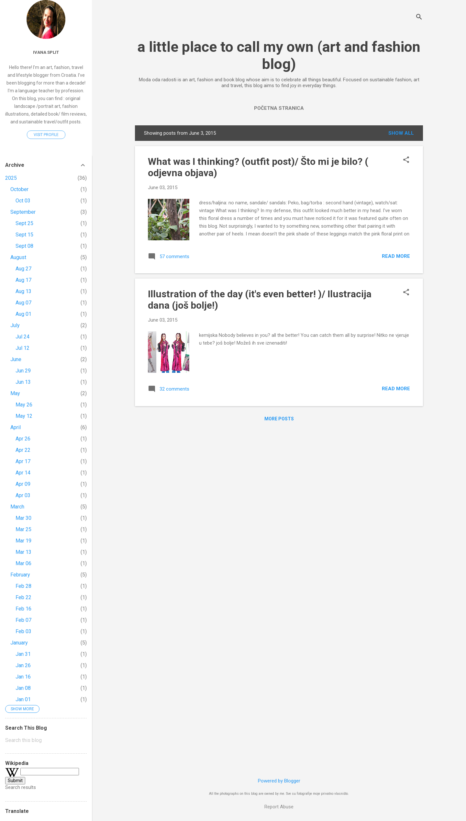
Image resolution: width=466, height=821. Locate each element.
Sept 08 (24, 246)
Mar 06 (23, 563)
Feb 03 (23, 631)
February (20, 575)
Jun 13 (23, 382)
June (15, 359)
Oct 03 (23, 201)
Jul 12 (22, 348)
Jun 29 (23, 371)
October (19, 189)
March (17, 507)
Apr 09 (23, 484)
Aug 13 (23, 291)
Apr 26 (23, 439)
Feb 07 (23, 620)
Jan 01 (23, 699)
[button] (406, 160)
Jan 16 (23, 677)
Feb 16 (23, 609)
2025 (11, 178)
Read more (396, 256)
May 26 (24, 405)
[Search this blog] (46, 740)
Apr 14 (23, 473)
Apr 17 (23, 461)
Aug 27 (23, 269)
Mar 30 (23, 518)
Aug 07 (23, 303)
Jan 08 (23, 688)
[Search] (419, 18)
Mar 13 (23, 552)
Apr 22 (23, 450)
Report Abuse (279, 807)
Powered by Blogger (279, 781)
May (15, 393)
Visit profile (46, 134)
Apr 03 (23, 495)
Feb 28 (23, 586)
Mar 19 (23, 541)
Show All (401, 133)
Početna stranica (279, 108)
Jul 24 (22, 337)
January (19, 643)
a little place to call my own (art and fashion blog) (279, 55)
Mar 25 (23, 529)
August (18, 257)
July (15, 325)
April (15, 427)
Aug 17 (23, 280)
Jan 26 (23, 665)
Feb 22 (23, 597)
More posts (279, 418)
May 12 (24, 416)
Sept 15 (24, 235)
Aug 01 (23, 314)
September (23, 212)
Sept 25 (24, 223)
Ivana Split (46, 52)
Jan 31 (23, 654)
